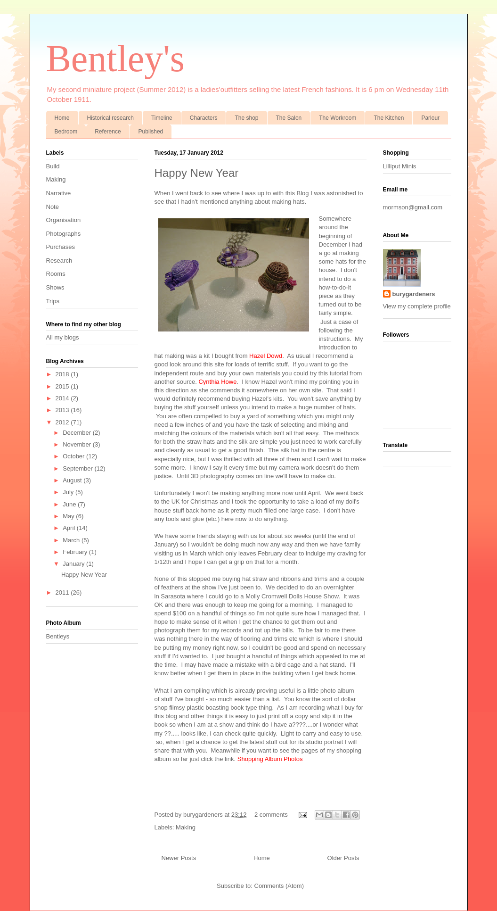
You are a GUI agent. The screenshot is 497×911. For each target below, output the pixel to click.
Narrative (58, 193)
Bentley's (115, 58)
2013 (63, 410)
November (78, 444)
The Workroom (337, 118)
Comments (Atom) (279, 885)
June (70, 504)
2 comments (271, 814)
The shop (246, 118)
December (78, 432)
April (70, 527)
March (72, 540)
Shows (55, 287)
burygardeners (203, 814)
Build (53, 166)
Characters (204, 118)
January (74, 563)
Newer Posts (179, 857)
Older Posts (343, 857)
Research (59, 260)
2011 (63, 592)
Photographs (63, 233)
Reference (108, 131)
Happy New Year (197, 172)
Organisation (63, 220)
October (74, 456)
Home (62, 118)
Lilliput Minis (399, 166)
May (69, 516)
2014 (63, 398)
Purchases (60, 246)
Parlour (430, 118)
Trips (52, 301)
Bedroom (66, 131)
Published (151, 131)
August (73, 480)
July (69, 492)
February (76, 551)
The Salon (289, 118)
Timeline (161, 118)
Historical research (110, 118)
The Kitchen (389, 118)
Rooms (55, 273)
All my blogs (62, 337)
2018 (63, 374)
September (78, 468)
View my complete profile (417, 306)
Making (186, 827)
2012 (63, 422)
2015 (63, 386)
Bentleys (58, 636)
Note (52, 206)
